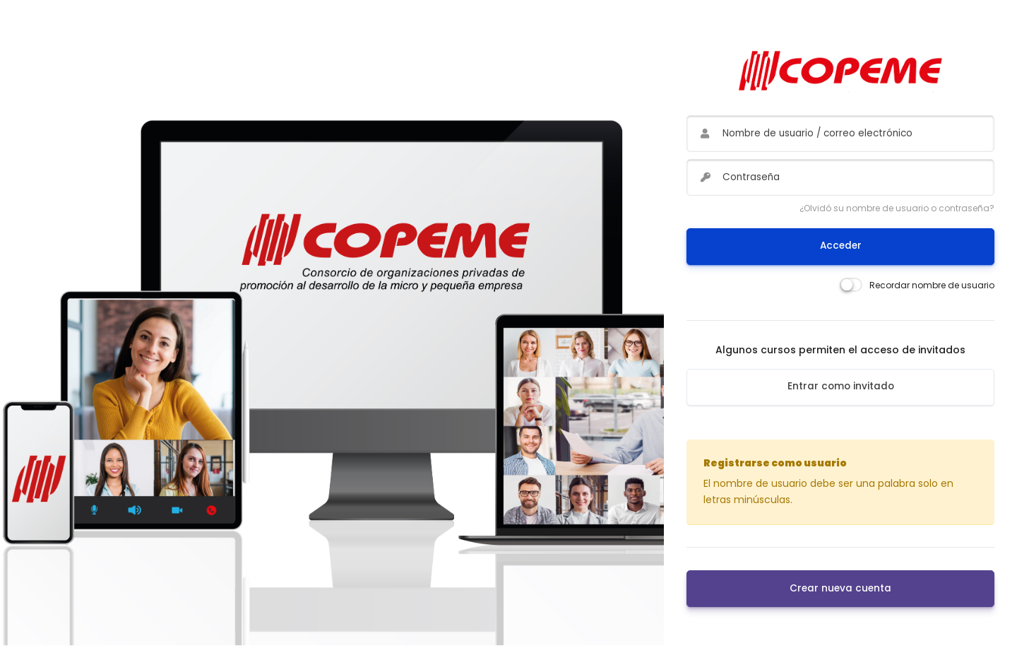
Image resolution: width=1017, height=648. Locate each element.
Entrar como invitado (840, 386)
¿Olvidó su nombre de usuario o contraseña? (896, 208)
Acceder (841, 245)
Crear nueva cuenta (840, 588)
